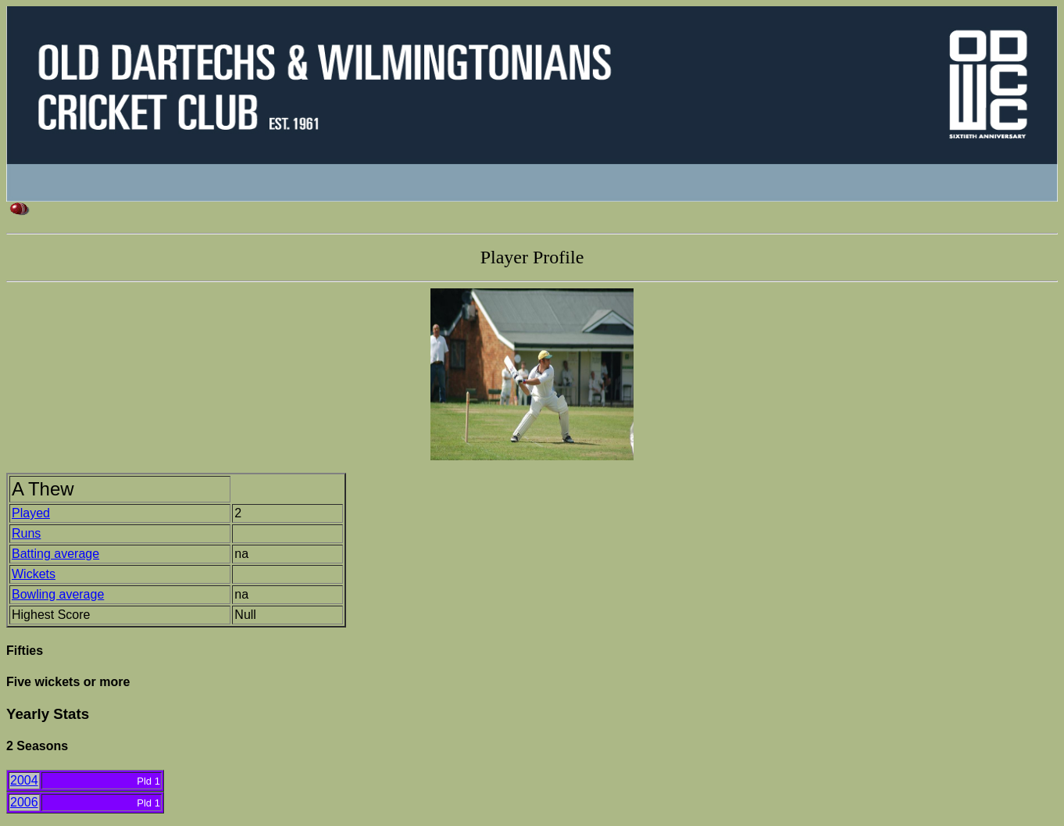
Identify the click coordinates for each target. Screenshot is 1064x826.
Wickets (33, 574)
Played (31, 513)
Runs (26, 533)
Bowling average (58, 594)
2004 (24, 780)
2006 (24, 802)
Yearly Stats (47, 714)
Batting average (55, 553)
